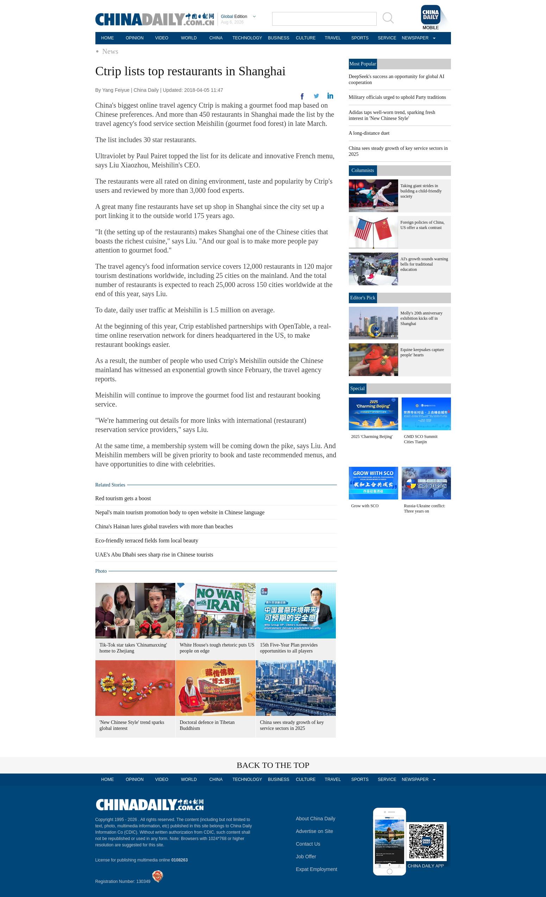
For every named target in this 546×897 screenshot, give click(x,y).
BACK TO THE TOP (273, 765)
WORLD (189, 38)
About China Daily (315, 818)
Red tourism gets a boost (123, 498)
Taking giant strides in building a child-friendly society (421, 191)
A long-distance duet (369, 133)
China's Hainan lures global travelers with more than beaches (164, 526)
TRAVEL (333, 38)
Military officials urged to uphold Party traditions (397, 97)
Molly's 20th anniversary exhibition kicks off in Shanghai (422, 318)
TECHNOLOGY (247, 38)
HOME (107, 38)
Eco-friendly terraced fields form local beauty (147, 540)
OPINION (135, 38)
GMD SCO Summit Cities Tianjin (421, 439)
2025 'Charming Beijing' (372, 436)
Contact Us (308, 844)
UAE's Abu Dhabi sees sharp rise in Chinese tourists (154, 555)
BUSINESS (278, 38)
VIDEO (161, 38)
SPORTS (360, 38)
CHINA (215, 38)
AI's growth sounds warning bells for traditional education (424, 264)
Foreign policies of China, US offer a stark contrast (423, 225)
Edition (234, 16)
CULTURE (306, 38)
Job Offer (306, 856)
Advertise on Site (314, 831)
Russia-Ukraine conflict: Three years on (425, 508)
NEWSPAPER (414, 38)
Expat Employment (317, 869)
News (110, 51)
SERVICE (387, 38)
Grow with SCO (365, 505)
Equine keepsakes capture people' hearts (422, 352)
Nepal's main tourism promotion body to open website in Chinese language (180, 512)
